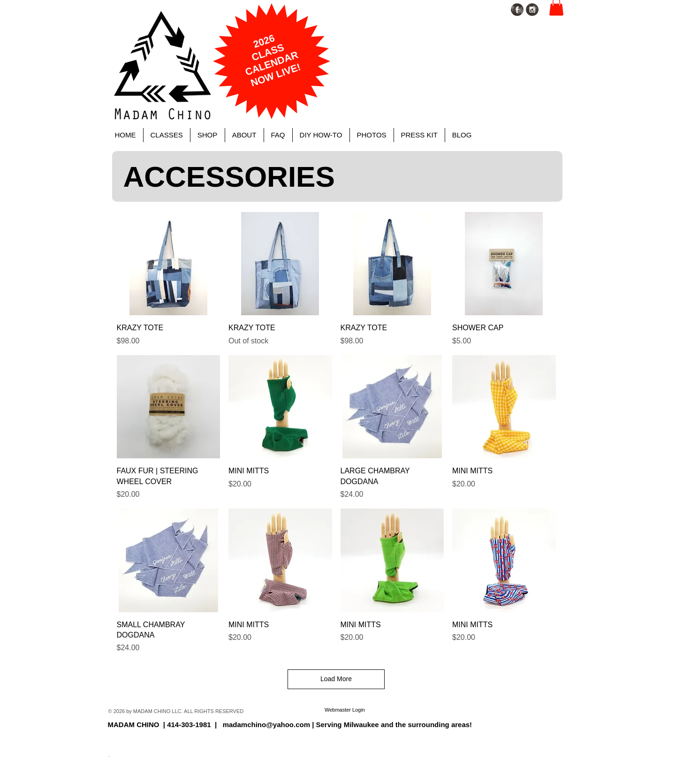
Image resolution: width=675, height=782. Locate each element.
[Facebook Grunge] (517, 9)
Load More (336, 679)
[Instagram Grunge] (532, 9)
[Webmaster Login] (345, 710)
